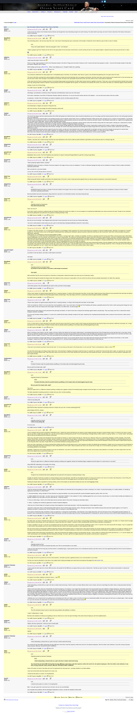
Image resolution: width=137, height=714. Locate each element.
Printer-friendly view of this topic (11, 699)
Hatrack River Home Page (71, 705)
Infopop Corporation (71, 711)
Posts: (30, 35)
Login (15, 22)
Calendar (65, 12)
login (102, 16)
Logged (45, 35)
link (93, 560)
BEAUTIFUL (45, 67)
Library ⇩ (43, 12)
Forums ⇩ (50, 12)
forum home (111, 16)
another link (100, 560)
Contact (71, 12)
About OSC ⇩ (35, 12)
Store (76, 12)
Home (28, 12)
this (36, 32)
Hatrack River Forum (78, 22)
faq (107, 16)
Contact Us (61, 705)
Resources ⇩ (57, 12)
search (105, 16)
